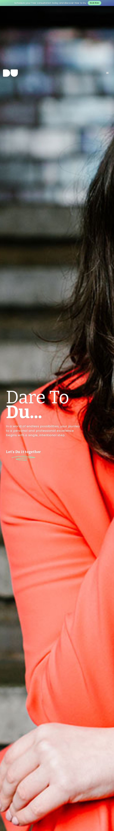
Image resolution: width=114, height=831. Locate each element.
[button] (107, 73)
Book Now (94, 3)
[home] (10, 73)
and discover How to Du (72, 2)
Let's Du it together (23, 452)
